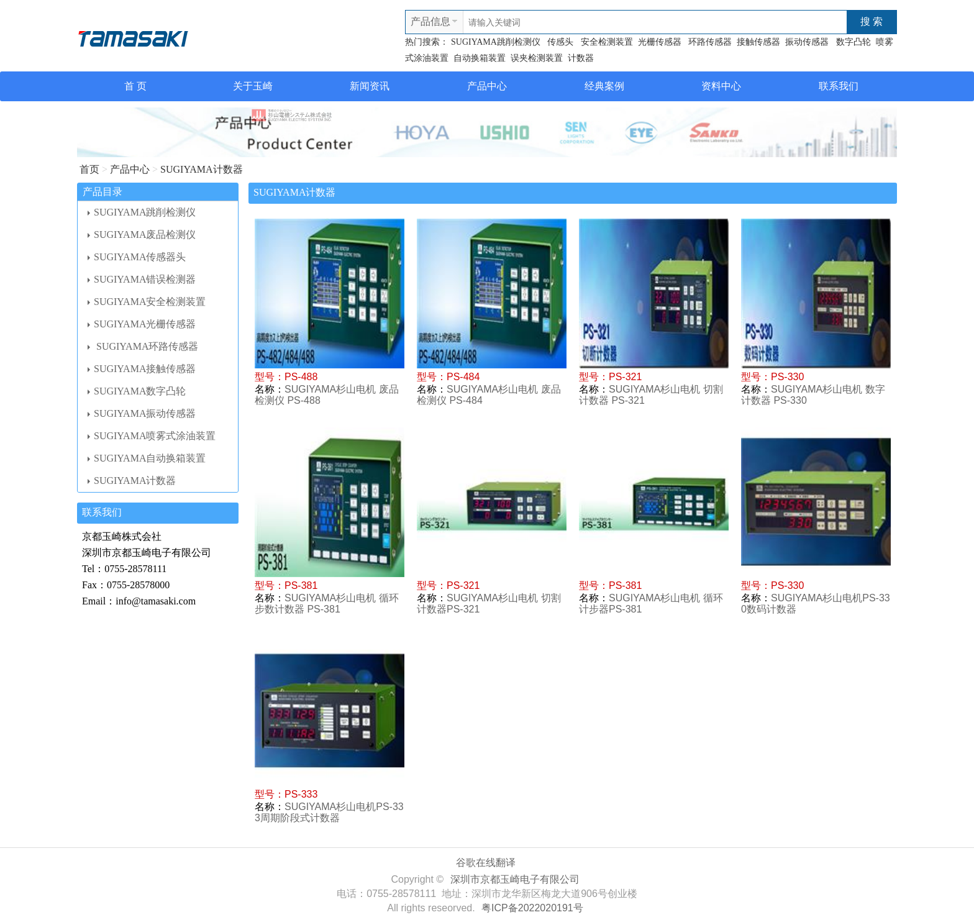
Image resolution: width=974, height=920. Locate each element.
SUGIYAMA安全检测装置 (147, 301)
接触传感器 (758, 42)
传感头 (559, 42)
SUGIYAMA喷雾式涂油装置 (152, 435)
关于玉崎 (253, 86)
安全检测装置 (605, 42)
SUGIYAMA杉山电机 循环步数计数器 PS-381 (327, 603)
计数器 (581, 58)
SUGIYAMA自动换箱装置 (147, 458)
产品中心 (487, 86)
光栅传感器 (661, 42)
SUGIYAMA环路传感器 (143, 346)
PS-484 (463, 376)
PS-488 (300, 376)
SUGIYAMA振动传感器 (142, 413)
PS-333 (300, 794)
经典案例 (604, 86)
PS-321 (625, 376)
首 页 (135, 86)
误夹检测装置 (537, 58)
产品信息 (430, 21)
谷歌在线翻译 (486, 862)
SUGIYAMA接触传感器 (142, 368)
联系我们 (838, 86)
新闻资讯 (369, 86)
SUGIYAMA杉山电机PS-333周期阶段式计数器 (329, 812)
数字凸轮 (853, 42)
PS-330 (787, 376)
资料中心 (721, 86)
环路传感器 (710, 42)
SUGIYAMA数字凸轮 (137, 391)
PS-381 (300, 585)
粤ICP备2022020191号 (532, 908)
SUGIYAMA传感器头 (137, 257)
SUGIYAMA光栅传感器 (142, 324)
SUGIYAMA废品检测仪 (142, 234)
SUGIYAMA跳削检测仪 (495, 42)
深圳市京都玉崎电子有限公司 (515, 879)
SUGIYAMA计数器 (201, 169)
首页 (89, 169)
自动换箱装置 (479, 58)
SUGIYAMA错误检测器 (142, 279)
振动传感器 (808, 42)
